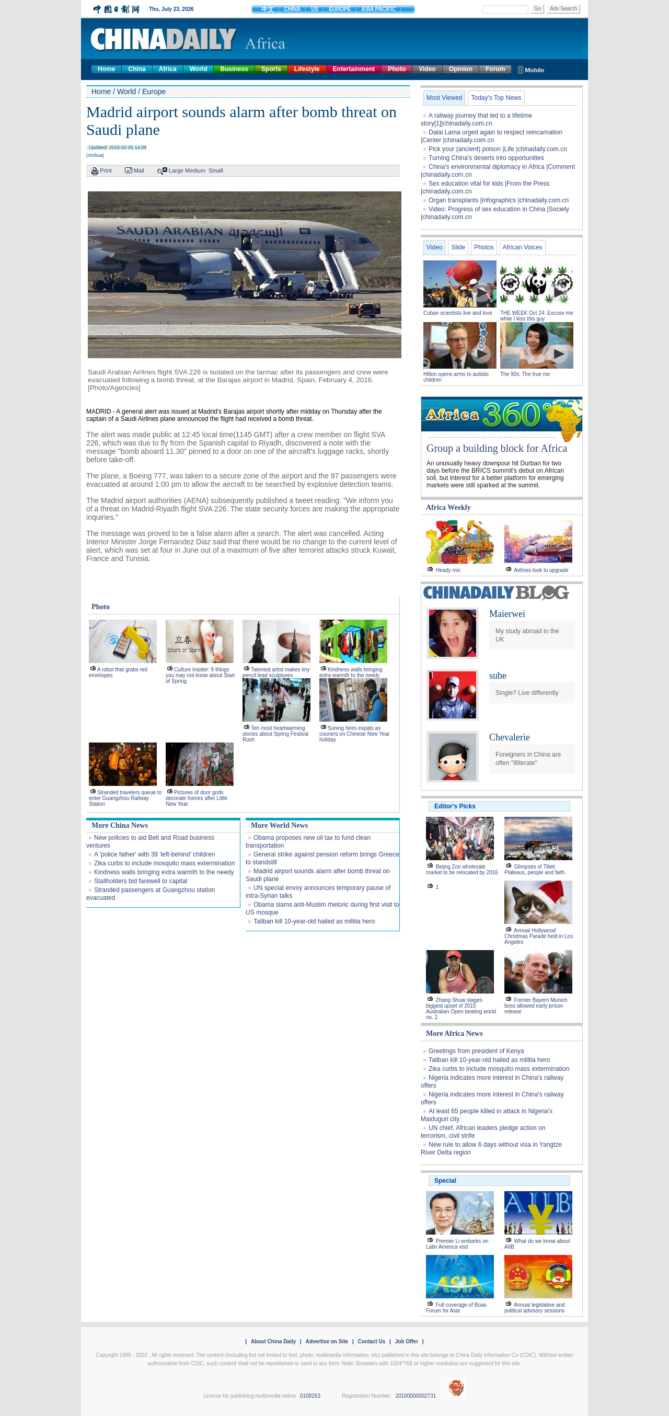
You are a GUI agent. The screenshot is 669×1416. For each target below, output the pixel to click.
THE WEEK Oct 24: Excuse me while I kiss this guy (536, 316)
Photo (397, 69)
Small (216, 170)
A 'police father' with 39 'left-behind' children (154, 854)
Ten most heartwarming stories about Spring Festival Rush (275, 734)
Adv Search (563, 9)
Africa (168, 69)
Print (106, 170)
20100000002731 (415, 1396)
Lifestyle (307, 69)
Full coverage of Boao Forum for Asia (456, 1308)
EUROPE (340, 9)
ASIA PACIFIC (378, 9)
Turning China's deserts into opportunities (486, 158)
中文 (267, 9)
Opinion (460, 69)
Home (106, 69)
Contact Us (371, 1341)
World (198, 69)
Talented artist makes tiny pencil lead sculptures (276, 672)
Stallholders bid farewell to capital (140, 881)
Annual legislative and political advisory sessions (534, 1308)
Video (427, 69)
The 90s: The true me (525, 374)
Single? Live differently (527, 692)
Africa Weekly (448, 507)
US (314, 9)
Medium (195, 170)
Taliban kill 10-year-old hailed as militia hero (314, 921)
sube (497, 675)
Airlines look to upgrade (541, 570)
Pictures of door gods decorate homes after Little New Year (196, 798)
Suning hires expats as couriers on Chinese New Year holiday (354, 734)
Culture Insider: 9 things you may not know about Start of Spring (200, 675)
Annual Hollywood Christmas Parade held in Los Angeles (538, 936)
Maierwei (507, 614)
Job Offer (406, 1341)
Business (234, 69)
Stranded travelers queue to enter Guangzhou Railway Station (125, 798)
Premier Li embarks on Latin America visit (457, 1244)
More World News (279, 825)
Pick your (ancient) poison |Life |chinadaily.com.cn (498, 149)
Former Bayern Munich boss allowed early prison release (535, 1005)
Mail (139, 170)
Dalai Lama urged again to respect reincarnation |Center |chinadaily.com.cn (491, 136)
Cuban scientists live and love (458, 313)
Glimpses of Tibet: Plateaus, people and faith (534, 869)
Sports (271, 69)
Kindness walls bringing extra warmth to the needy (351, 672)
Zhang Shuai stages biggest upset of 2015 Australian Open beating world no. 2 (461, 1008)
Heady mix (448, 570)
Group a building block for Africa (496, 448)
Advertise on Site (326, 1341)
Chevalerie (509, 737)
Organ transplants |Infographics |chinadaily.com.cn (499, 200)
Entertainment (354, 69)
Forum (495, 69)
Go (537, 9)
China (136, 69)
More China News (119, 825)
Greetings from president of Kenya (476, 1051)
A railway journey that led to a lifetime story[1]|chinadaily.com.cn (476, 119)
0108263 (310, 1396)
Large (176, 170)
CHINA (292, 9)
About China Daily (273, 1341)
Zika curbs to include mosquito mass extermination (164, 863)
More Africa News (454, 1033)
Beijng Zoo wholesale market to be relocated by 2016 (462, 869)
